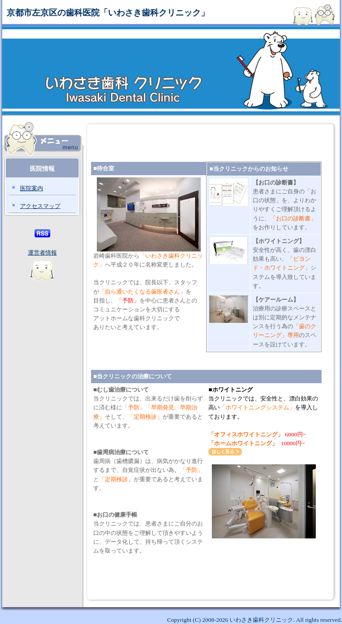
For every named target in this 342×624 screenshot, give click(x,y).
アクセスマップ (40, 206)
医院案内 (31, 188)
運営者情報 (42, 252)
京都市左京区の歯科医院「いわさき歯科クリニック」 (108, 12)
